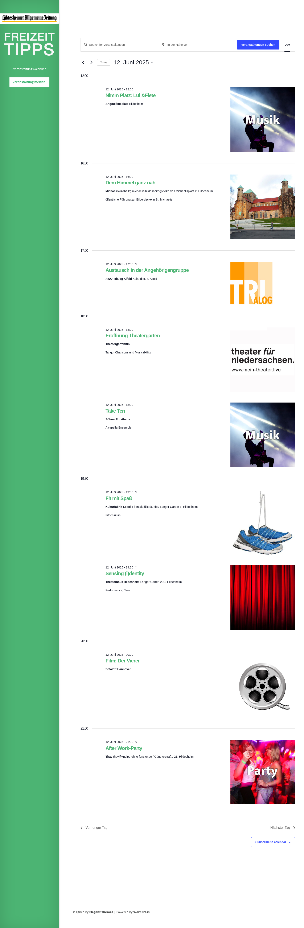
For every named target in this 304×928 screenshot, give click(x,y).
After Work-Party (124, 748)
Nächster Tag (282, 827)
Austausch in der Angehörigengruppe (147, 270)
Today (103, 62)
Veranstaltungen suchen (258, 44)
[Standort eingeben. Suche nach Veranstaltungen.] (198, 44)
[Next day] (91, 62)
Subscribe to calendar (270, 842)
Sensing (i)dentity (125, 573)
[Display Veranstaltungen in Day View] (287, 44)
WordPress (141, 912)
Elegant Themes (101, 912)
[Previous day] (83, 62)
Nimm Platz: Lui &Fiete (131, 95)
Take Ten (115, 411)
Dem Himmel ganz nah (130, 182)
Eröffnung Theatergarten (133, 335)
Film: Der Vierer (123, 660)
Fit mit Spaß (119, 498)
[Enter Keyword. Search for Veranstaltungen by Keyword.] (120, 44)
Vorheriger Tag (94, 827)
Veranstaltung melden (29, 82)
